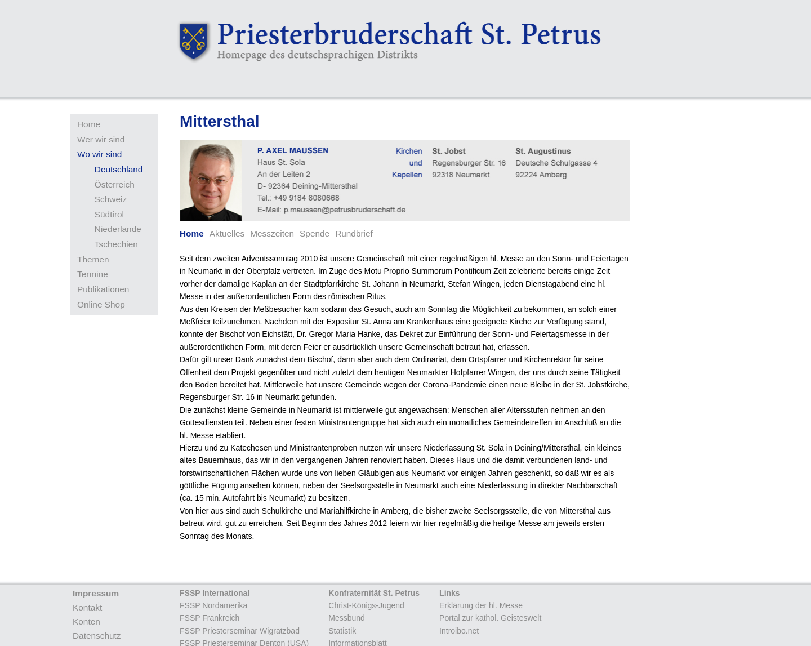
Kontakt (87, 607)
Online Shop (101, 304)
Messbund (346, 617)
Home (88, 124)
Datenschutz (97, 635)
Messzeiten (272, 233)
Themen (93, 259)
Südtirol (109, 214)
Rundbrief (354, 233)
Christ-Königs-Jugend (366, 605)
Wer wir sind (100, 139)
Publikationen (103, 289)
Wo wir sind (99, 154)
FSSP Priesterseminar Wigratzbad (240, 630)
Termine (92, 274)
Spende (314, 233)
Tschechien (116, 244)
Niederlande (118, 229)
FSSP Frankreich (209, 617)
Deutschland (119, 169)
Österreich (115, 184)
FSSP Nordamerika (213, 605)
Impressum (96, 593)
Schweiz (111, 199)
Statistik (342, 630)
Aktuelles (227, 233)
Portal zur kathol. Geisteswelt (490, 617)
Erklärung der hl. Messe (481, 605)
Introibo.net (459, 630)
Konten (86, 621)
